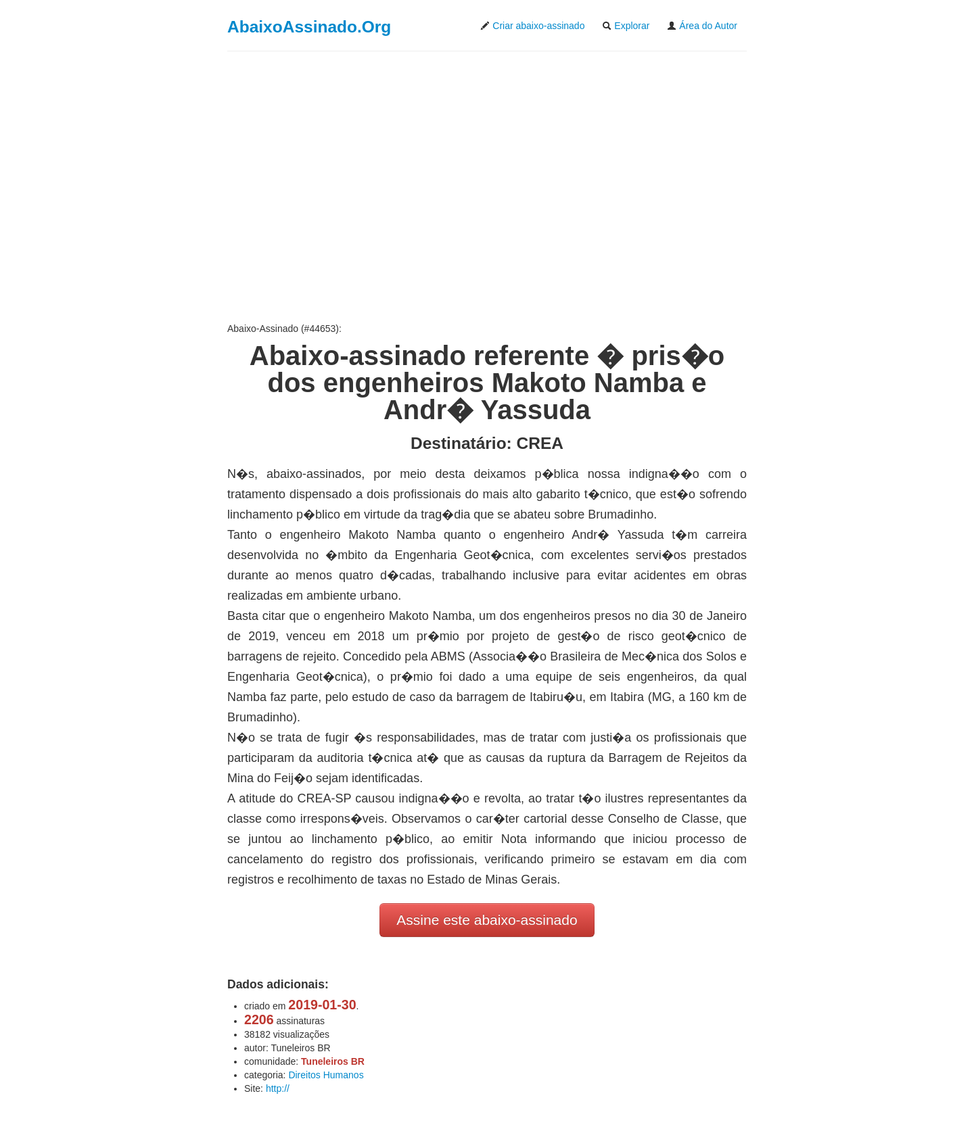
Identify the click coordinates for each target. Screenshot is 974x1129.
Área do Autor (702, 25)
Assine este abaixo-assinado (486, 920)
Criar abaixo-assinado (532, 25)
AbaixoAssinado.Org (309, 27)
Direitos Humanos (325, 1075)
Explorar (625, 25)
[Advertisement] (487, 186)
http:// (277, 1088)
